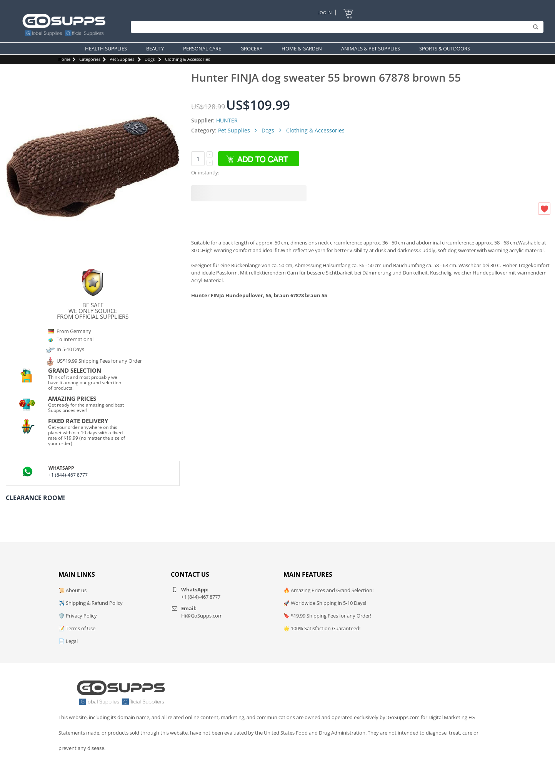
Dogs (150, 59)
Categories (89, 59)
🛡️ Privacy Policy (77, 615)
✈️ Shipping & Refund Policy (90, 602)
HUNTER (227, 120)
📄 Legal (68, 641)
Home (64, 59)
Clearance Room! (35, 498)
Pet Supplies (122, 59)
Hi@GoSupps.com (202, 615)
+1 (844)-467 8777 (68, 475)
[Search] (335, 27)
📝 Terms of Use (76, 628)
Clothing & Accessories (187, 59)
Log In (324, 12)
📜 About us (72, 590)
